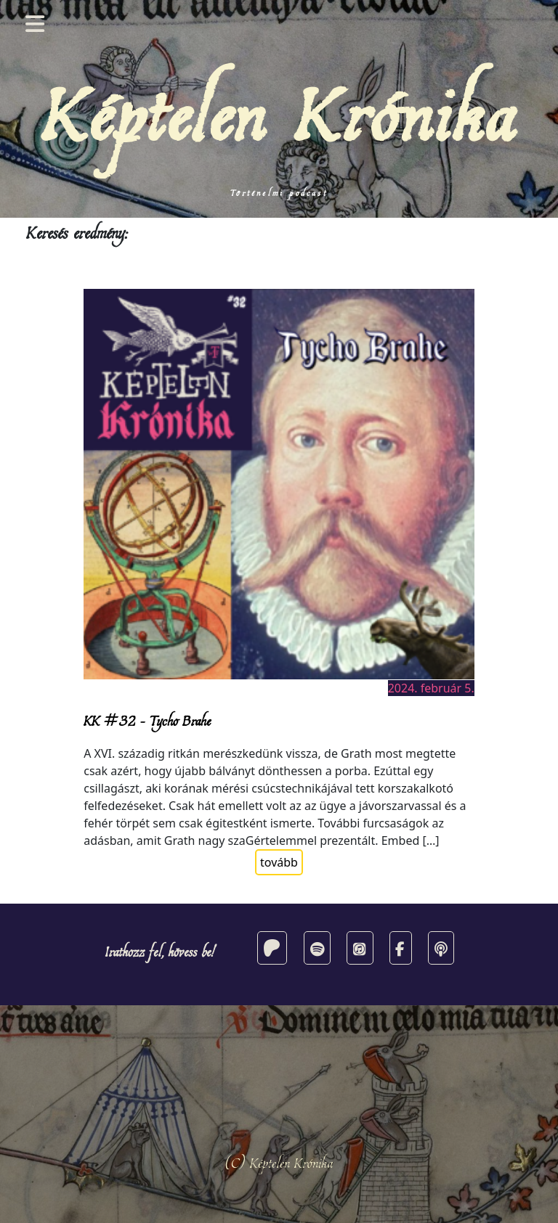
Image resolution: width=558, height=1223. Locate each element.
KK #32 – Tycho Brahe (147, 720)
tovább (279, 862)
